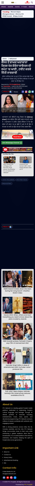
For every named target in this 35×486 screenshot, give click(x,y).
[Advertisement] (17, 37)
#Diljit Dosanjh (7, 16)
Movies (31, 7)
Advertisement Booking (11, 460)
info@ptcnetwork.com (9, 474)
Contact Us (7, 455)
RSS (5, 463)
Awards (10, 7)
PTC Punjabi (28, 485)
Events (17, 7)
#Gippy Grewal (18, 16)
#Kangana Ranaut (8, 14)
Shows (3, 7)
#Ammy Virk (19, 14)
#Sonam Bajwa (16, 12)
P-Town (24, 7)
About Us (6, 452)
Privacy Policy (8, 457)
